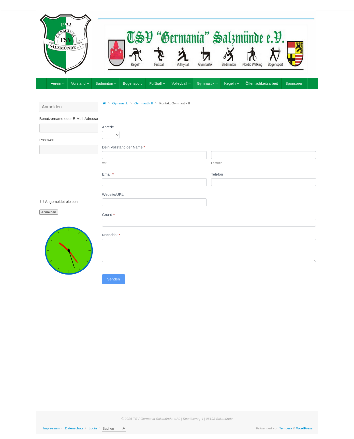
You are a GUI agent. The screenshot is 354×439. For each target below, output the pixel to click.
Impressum (51, 428)
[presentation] (59, 178)
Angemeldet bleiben (61, 201)
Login (93, 428)
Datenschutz (74, 428)
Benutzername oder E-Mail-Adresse (68, 118)
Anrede (108, 127)
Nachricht (111, 235)
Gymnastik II (143, 103)
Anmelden (48, 212)
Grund (108, 214)
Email (108, 174)
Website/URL (113, 194)
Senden (113, 279)
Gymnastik (120, 103)
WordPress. (304, 428)
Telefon (217, 174)
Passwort (47, 140)
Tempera (285, 428)
